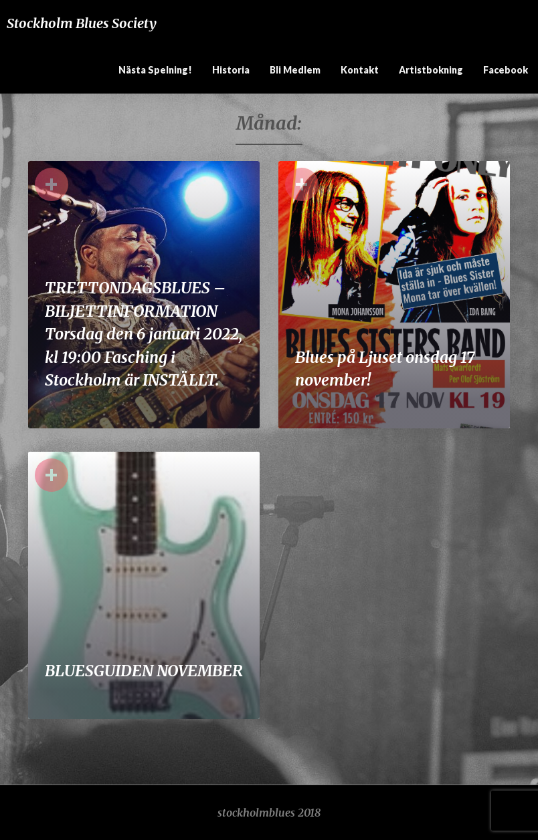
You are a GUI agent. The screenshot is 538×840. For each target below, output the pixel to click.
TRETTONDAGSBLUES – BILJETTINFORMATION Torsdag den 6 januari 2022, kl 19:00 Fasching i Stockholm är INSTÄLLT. (143, 334)
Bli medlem (295, 70)
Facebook (505, 70)
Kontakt (360, 70)
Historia (231, 70)
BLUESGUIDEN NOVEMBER (144, 670)
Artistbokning (431, 70)
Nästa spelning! (155, 70)
